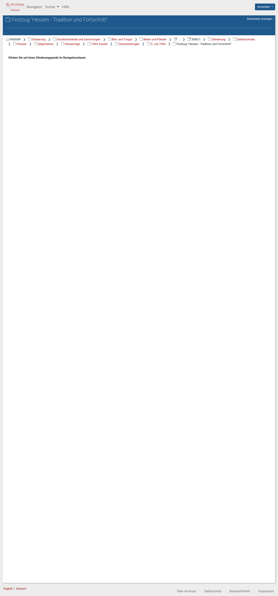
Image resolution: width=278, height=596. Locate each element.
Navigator (34, 7)
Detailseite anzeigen (259, 19)
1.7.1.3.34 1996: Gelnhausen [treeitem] (35, 563)
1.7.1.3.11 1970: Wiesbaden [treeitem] (35, 373)
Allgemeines (158, 44)
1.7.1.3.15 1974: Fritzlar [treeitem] (35, 408)
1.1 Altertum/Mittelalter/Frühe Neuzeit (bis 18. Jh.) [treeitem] (34, 55)
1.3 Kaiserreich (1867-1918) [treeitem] (33, 70)
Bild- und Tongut (180, 39)
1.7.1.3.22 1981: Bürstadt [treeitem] (35, 468)
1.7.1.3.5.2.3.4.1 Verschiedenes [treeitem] (44, 261)
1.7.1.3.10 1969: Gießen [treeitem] (35, 365)
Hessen (134, 44)
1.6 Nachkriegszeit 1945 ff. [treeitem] (32, 92)
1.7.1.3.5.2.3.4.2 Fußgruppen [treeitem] (44, 276)
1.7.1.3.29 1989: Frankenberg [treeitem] (35, 528)
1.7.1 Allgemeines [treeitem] (29, 101)
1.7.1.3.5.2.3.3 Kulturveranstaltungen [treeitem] (43, 230)
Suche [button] (50, 7)
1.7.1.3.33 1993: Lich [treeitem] (38, 557)
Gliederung (96, 39)
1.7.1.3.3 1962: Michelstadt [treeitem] (34, 133)
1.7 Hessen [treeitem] (22, 96)
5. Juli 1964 (82, 48)
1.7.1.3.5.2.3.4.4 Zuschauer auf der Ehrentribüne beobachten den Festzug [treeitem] (44, 310)
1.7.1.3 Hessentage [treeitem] (34, 118)
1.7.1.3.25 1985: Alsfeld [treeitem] (35, 494)
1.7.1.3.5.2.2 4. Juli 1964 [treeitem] (40, 176)
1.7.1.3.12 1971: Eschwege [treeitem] (35, 382)
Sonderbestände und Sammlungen (136, 39)
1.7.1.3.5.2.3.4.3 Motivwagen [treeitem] (44, 289)
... (237, 39)
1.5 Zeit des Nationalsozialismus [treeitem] (26, 85)
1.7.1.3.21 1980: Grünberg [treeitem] (35, 460)
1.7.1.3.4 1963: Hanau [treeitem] (39, 140)
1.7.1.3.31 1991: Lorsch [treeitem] (35, 541)
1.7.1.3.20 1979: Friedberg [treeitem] (35, 451)
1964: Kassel (212, 44)
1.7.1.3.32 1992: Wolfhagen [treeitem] (35, 550)
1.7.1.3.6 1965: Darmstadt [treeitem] (34, 330)
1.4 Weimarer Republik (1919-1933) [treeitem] (34, 77)
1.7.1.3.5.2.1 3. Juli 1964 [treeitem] (40, 167)
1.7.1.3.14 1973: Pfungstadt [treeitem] (35, 399)
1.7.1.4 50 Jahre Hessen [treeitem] (37, 578)
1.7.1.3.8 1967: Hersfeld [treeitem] (34, 348)
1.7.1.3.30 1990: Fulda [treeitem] (39, 535)
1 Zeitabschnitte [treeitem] (22, 49)
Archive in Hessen (19, 20)
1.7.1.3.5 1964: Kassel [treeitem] (39, 144)
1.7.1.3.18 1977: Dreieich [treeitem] (35, 434)
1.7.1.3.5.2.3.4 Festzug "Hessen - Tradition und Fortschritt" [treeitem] (43, 244)
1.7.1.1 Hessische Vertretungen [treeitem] (33, 107)
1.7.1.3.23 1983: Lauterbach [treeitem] (35, 477)
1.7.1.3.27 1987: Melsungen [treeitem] (35, 511)
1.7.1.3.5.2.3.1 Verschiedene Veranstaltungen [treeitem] (43, 195)
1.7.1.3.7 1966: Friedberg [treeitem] (34, 339)
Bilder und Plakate (213, 39)
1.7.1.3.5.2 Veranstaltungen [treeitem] (36, 159)
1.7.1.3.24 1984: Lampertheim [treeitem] (35, 485)
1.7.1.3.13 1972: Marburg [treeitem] (35, 391)
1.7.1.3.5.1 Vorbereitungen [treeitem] (35, 150)
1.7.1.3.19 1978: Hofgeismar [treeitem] (35, 442)
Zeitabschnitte (109, 44)
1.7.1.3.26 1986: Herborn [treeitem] (35, 503)
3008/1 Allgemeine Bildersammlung (27, 33)
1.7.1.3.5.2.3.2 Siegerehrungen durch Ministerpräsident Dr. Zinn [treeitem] (43, 212)
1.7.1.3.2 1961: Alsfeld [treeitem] (39, 127)
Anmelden (264, 7)
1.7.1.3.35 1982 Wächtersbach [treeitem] (35, 571)
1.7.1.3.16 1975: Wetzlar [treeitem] (35, 416)
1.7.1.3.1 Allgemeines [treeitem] (38, 122)
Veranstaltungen (241, 44)
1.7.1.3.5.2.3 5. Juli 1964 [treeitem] (40, 185)
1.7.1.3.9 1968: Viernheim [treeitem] (34, 356)
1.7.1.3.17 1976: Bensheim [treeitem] (35, 425)
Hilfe (65, 7)
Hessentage (184, 44)
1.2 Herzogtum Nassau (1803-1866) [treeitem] (34, 64)
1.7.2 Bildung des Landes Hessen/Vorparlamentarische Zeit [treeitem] (34, 587)
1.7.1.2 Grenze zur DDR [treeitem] (36, 114)
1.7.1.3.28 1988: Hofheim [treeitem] (35, 520)
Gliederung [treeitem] (15, 45)
